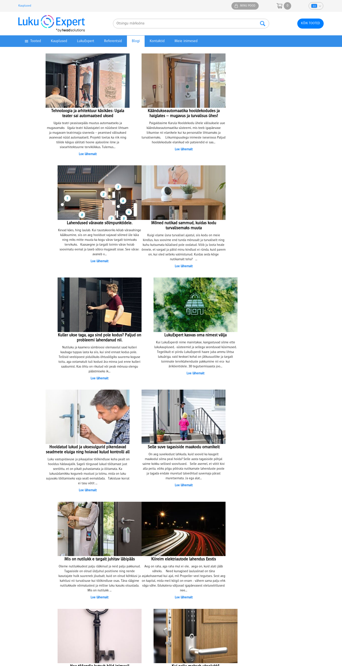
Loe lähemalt (83, 153)
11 (179, 491)
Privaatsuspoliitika (33, 548)
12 (184, 491)
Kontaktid (157, 41)
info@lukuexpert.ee (261, 567)
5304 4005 (168, 611)
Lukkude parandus (110, 557)
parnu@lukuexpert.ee (168, 615)
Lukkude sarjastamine (113, 548)
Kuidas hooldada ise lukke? (116, 562)
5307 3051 (108, 611)
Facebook (292, 515)
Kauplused (24, 5)
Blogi (136, 41)
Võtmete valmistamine (114, 552)
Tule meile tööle (187, 548)
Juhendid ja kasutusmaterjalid (41, 552)
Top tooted (28, 557)
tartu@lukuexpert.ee (108, 615)
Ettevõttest (183, 543)
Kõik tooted (310, 23)
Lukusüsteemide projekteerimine (121, 543)
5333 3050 (228, 611)
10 (173, 491)
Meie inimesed (186, 41)
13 (189, 491)
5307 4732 (48, 611)
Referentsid (113, 41)
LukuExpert (85, 41)
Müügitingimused (33, 543)
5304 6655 (291, 611)
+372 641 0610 (265, 550)
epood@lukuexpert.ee (291, 615)
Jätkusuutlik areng (188, 552)
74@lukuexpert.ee (48, 615)
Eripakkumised (30, 562)
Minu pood (247, 5)
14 (194, 491)
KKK (179, 562)
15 (200, 491)
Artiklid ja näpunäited (191, 557)
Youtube (318, 515)
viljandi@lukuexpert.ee (228, 615)
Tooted (35, 41)
